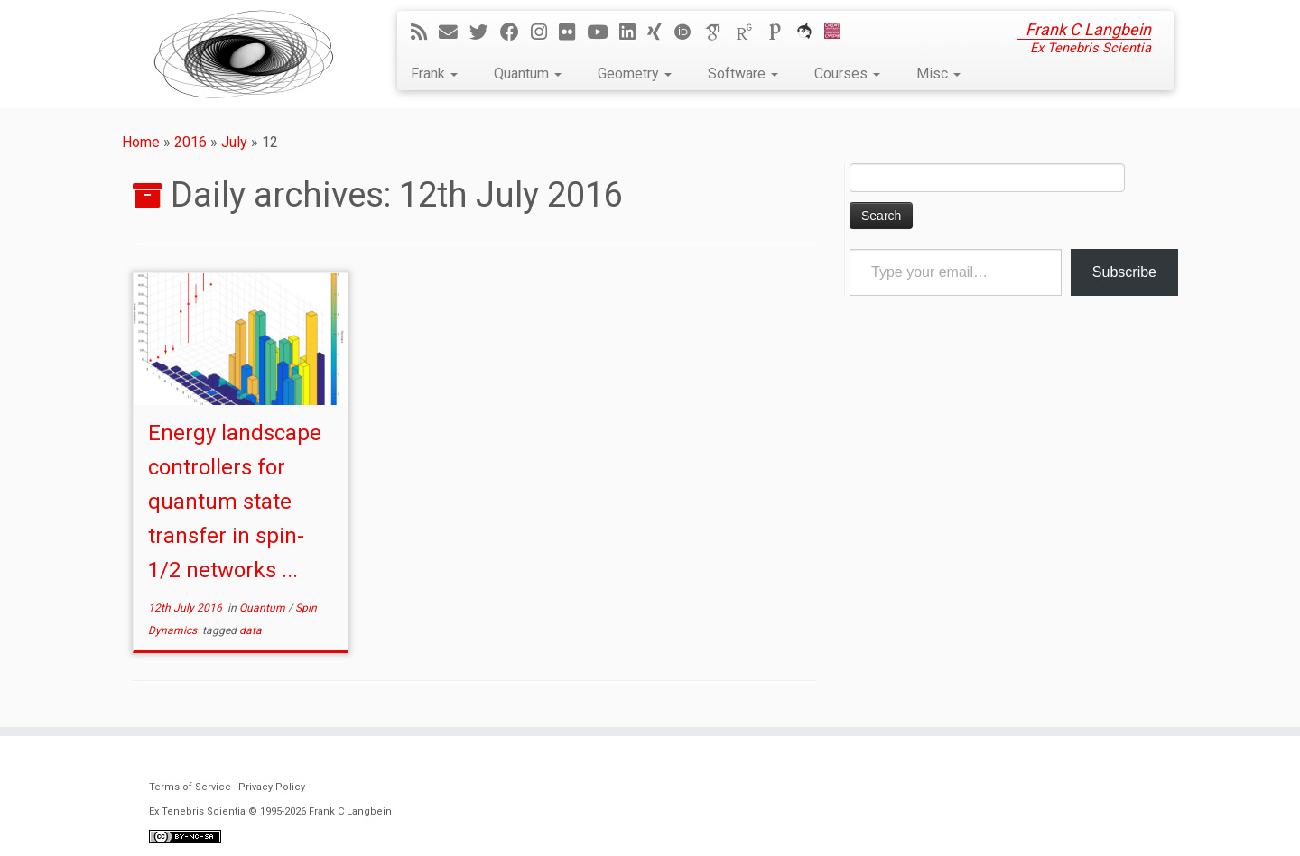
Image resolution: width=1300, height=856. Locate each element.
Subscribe (1124, 272)
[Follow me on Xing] (660, 32)
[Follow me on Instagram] (545, 32)
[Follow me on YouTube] (603, 32)
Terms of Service (190, 787)
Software (743, 73)
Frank (434, 73)
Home (141, 142)
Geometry (635, 73)
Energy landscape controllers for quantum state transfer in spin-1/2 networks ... (234, 501)
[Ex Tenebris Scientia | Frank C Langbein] (244, 54)
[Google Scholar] (719, 32)
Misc (938, 73)
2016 (190, 142)
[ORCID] (688, 32)
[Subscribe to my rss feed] (425, 32)
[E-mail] (454, 32)
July (234, 142)
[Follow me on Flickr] (573, 32)
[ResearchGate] (750, 32)
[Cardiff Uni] (838, 32)
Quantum (528, 73)
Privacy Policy (271, 787)
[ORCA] (810, 32)
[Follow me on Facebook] (515, 32)
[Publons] (781, 32)
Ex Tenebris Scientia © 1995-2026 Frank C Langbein (270, 811)
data (250, 630)
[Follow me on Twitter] (484, 32)
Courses (847, 73)
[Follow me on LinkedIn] (633, 32)
